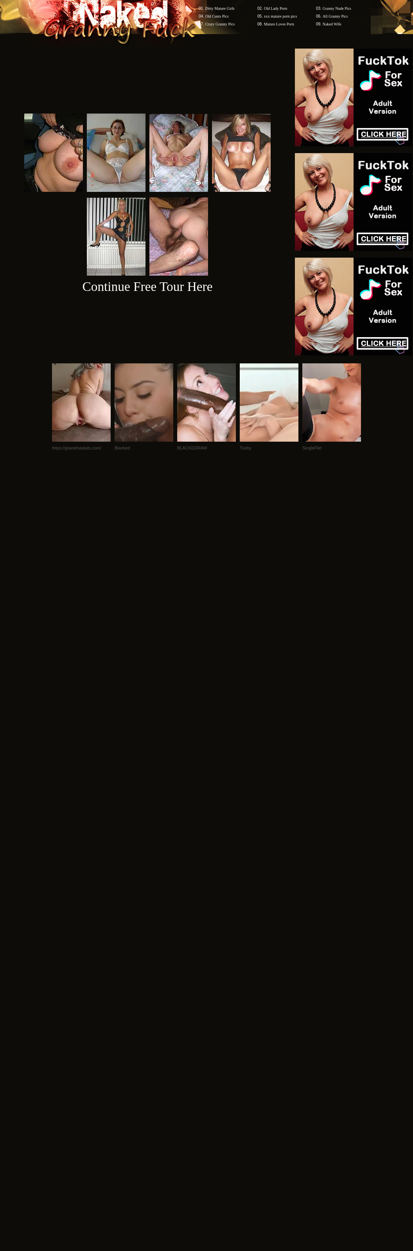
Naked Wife (332, 24)
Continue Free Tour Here (147, 286)
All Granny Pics (335, 16)
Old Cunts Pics (217, 16)
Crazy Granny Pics (220, 24)
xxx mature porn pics (280, 16)
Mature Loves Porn (279, 24)
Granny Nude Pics (337, 8)
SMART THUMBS (220, 1015)
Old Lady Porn (275, 8)
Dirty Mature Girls (220, 8)
